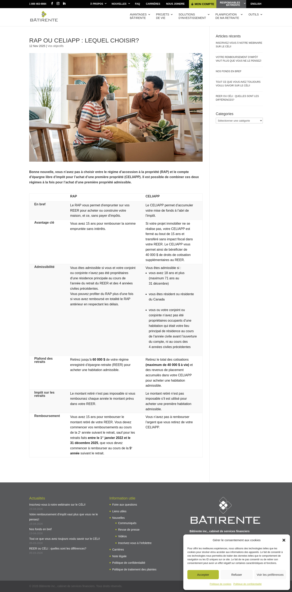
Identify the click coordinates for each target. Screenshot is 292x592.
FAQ (137, 3)
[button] (284, 540)
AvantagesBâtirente (138, 16)
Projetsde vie (162, 16)
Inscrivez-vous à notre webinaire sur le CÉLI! (57, 504)
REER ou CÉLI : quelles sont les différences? (57, 548)
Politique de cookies (220, 584)
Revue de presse (129, 529)
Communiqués (127, 523)
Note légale (119, 556)
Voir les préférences (270, 574)
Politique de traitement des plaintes (134, 569)
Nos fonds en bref (229, 71)
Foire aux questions (124, 504)
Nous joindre (175, 3)
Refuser (236, 574)
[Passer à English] (256, 4)
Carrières (153, 3)
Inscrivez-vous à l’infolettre (135, 543)
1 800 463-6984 (37, 3)
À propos (96, 3)
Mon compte (204, 4)
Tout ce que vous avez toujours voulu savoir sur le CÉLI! (64, 538)
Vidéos (122, 536)
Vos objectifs (56, 46)
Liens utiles (119, 511)
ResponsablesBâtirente (230, 4)
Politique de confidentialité (247, 584)
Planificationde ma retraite (227, 16)
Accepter (203, 574)
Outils (253, 14)
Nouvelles (119, 3)
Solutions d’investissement (192, 16)
